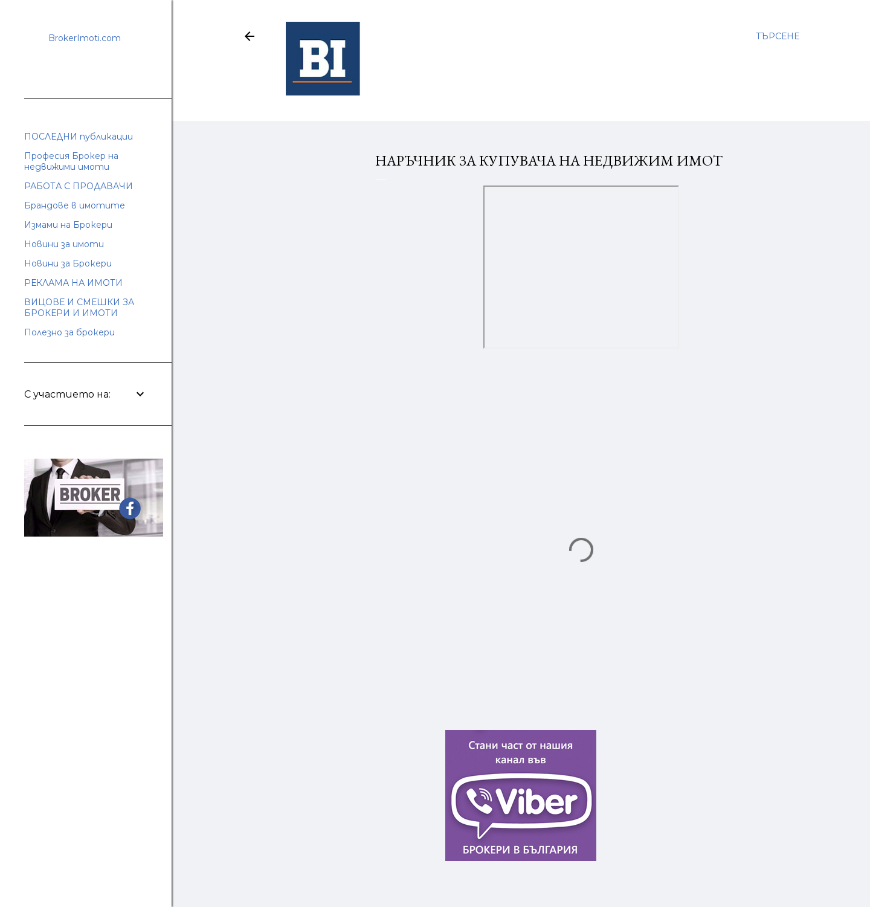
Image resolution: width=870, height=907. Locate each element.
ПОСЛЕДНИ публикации (78, 136)
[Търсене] (777, 36)
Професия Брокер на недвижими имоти (71, 161)
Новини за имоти (64, 244)
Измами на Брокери (68, 224)
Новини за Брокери (68, 263)
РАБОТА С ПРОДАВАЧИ (78, 186)
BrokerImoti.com (84, 38)
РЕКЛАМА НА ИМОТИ (73, 282)
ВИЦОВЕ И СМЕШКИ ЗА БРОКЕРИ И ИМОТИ (79, 307)
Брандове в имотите (74, 205)
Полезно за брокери (69, 332)
